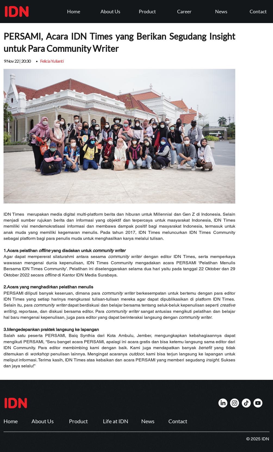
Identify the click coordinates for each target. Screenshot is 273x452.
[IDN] (222, 403)
